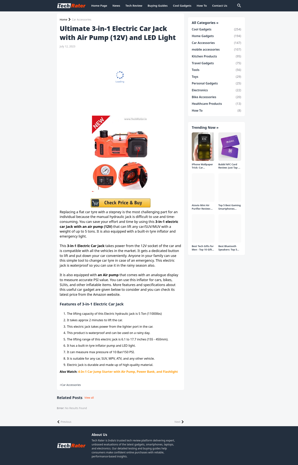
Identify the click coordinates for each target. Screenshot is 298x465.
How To (202, 5)
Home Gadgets (216, 36)
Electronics (216, 90)
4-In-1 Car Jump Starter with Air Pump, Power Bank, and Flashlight (127, 372)
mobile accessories (216, 49)
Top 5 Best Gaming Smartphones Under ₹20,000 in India (229, 207)
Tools (216, 70)
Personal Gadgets (216, 83)
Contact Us (219, 5)
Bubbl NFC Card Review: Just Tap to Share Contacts (229, 166)
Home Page (99, 5)
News (116, 5)
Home (63, 19)
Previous (66, 422)
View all (89, 397)
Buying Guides (158, 5)
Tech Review (133, 5)
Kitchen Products (216, 56)
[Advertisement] (119, 79)
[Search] (239, 5)
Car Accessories (81, 19)
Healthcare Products (216, 104)
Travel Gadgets (216, 63)
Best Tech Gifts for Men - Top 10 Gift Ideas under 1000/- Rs (203, 248)
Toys (216, 77)
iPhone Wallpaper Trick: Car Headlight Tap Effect (202, 166)
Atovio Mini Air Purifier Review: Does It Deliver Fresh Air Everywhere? (201, 207)
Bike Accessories (216, 97)
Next (177, 422)
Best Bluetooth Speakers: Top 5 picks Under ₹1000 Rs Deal (229, 248)
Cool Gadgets (182, 5)
